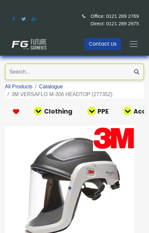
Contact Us (103, 43)
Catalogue (51, 86)
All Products (18, 86)
